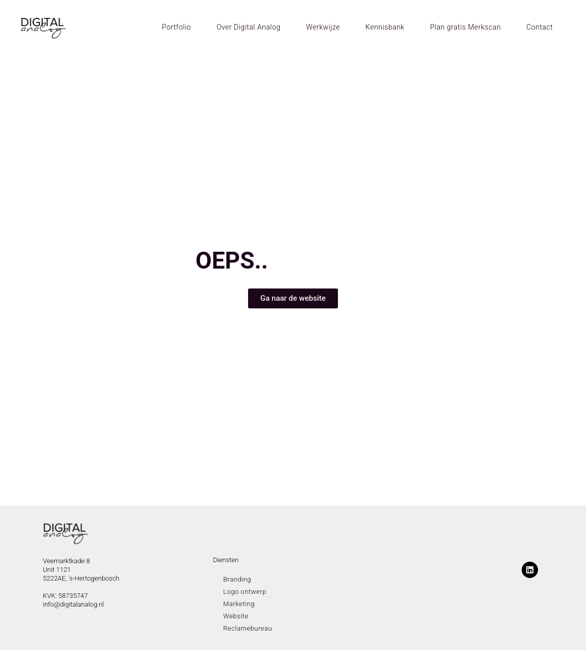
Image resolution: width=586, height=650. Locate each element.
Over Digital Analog (248, 27)
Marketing (239, 604)
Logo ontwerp (244, 591)
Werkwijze (323, 27)
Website (235, 616)
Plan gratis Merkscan (465, 27)
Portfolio (176, 27)
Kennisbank (384, 27)
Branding (237, 579)
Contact (539, 27)
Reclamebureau (247, 628)
